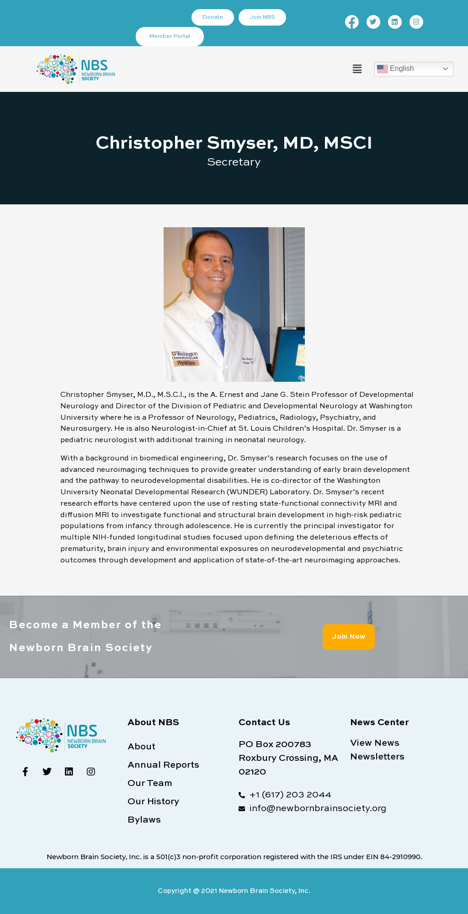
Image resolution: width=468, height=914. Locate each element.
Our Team (150, 783)
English (395, 69)
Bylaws (144, 820)
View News (374, 743)
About (141, 747)
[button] (357, 68)
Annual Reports (163, 765)
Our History (153, 802)
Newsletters (377, 757)
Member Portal (169, 36)
